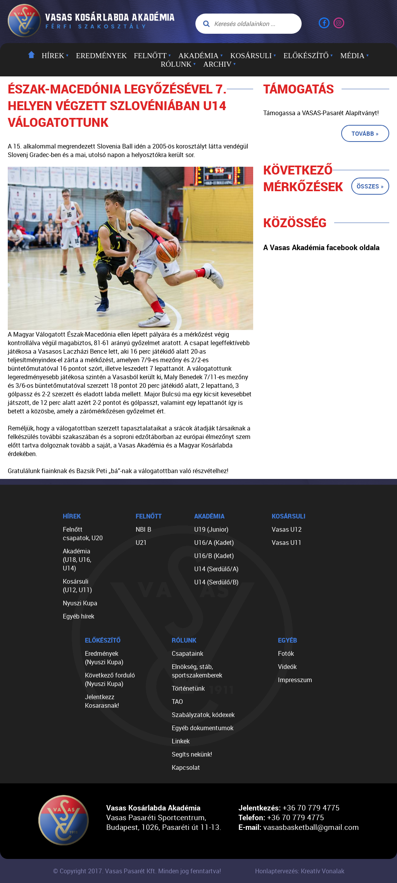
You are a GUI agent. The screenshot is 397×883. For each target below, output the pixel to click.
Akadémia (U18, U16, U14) (77, 559)
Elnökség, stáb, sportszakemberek (197, 670)
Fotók (286, 653)
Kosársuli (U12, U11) (77, 585)
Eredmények (101, 56)
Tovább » (365, 133)
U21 (141, 542)
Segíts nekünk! (192, 754)
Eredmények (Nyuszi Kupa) (104, 657)
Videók (287, 666)
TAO (177, 701)
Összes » (370, 186)
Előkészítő (308, 56)
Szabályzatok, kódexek (203, 714)
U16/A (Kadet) (214, 542)
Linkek (181, 741)
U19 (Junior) (211, 529)
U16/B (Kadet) (214, 555)
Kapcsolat (186, 767)
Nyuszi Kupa (80, 603)
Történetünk (188, 688)
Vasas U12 (287, 529)
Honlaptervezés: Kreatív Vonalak (299, 871)
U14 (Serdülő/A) (216, 569)
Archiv (219, 64)
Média (354, 56)
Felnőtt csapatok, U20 (83, 533)
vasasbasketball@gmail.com (311, 827)
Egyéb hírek (78, 616)
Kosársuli (253, 56)
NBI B (143, 529)
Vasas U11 (287, 542)
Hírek (55, 56)
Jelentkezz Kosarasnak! (102, 701)
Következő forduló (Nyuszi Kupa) (110, 679)
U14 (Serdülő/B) (216, 582)
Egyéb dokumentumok (202, 728)
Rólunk (179, 64)
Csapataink (187, 653)
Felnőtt (152, 56)
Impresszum (295, 680)
